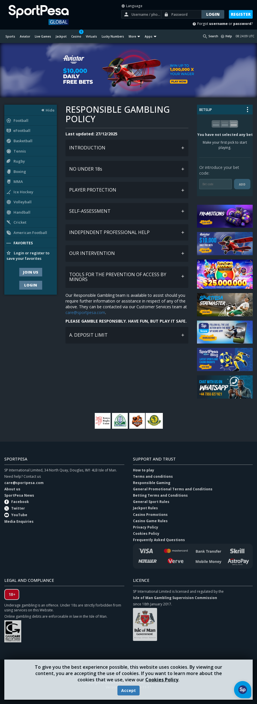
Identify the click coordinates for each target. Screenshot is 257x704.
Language (131, 5)
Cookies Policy (161, 679)
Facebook (20, 501)
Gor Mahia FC (120, 421)
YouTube (19, 514)
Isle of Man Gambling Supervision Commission (175, 597)
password (242, 23)
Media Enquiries (19, 521)
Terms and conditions (153, 476)
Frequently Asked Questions (159, 539)
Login (30, 285)
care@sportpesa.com (85, 312)
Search (213, 36)
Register (241, 14)
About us (12, 489)
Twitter (18, 508)
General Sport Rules (151, 501)
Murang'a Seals (137, 421)
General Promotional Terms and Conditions (172, 489)
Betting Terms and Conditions (160, 495)
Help (228, 36)
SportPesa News (19, 495)
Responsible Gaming (151, 482)
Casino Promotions (150, 514)
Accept (128, 690)
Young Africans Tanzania (154, 421)
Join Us (30, 272)
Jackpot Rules (145, 508)
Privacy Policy (145, 527)
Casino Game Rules (150, 520)
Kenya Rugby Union (102, 421)
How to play (143, 470)
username (218, 23)
